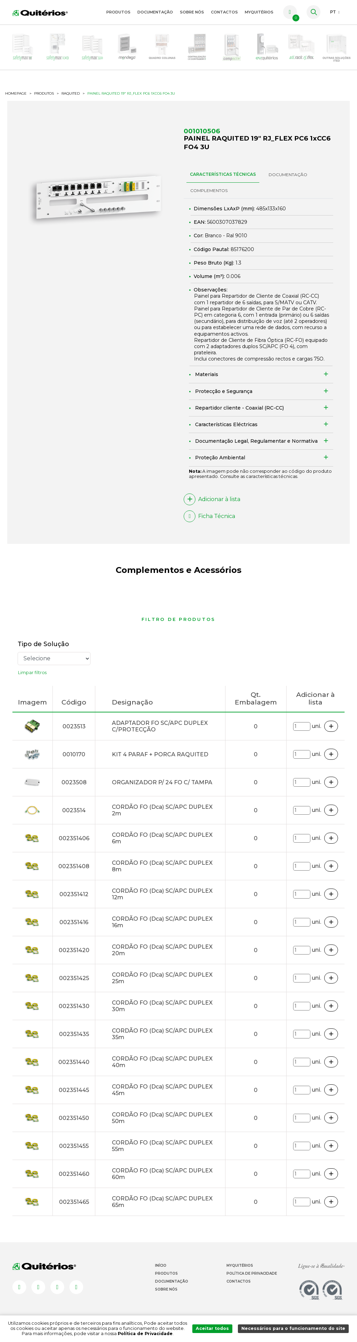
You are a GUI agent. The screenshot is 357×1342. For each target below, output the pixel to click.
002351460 (74, 1174)
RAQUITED (70, 94)
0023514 (74, 810)
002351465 (74, 1202)
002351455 (74, 1146)
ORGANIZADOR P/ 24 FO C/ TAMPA (162, 782)
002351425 (74, 978)
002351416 (73, 922)
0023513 (74, 726)
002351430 (74, 1006)
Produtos (118, 12)
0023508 (74, 782)
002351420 (74, 950)
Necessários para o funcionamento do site (293, 1328)
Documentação (155, 12)
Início (160, 1265)
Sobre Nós (192, 12)
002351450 (74, 1118)
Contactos (224, 12)
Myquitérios (239, 1265)
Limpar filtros (32, 672)
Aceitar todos (212, 1328)
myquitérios (259, 12)
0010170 (73, 754)
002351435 (74, 1034)
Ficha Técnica (209, 516)
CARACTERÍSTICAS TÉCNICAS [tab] (223, 174)
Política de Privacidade (251, 1273)
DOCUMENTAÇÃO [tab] (288, 174)
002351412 (73, 894)
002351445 (74, 1090)
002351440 (73, 1062)
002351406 (74, 838)
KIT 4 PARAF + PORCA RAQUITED (160, 754)
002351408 (73, 866)
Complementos (209, 190)
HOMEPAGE (16, 94)
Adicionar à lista (212, 499)
